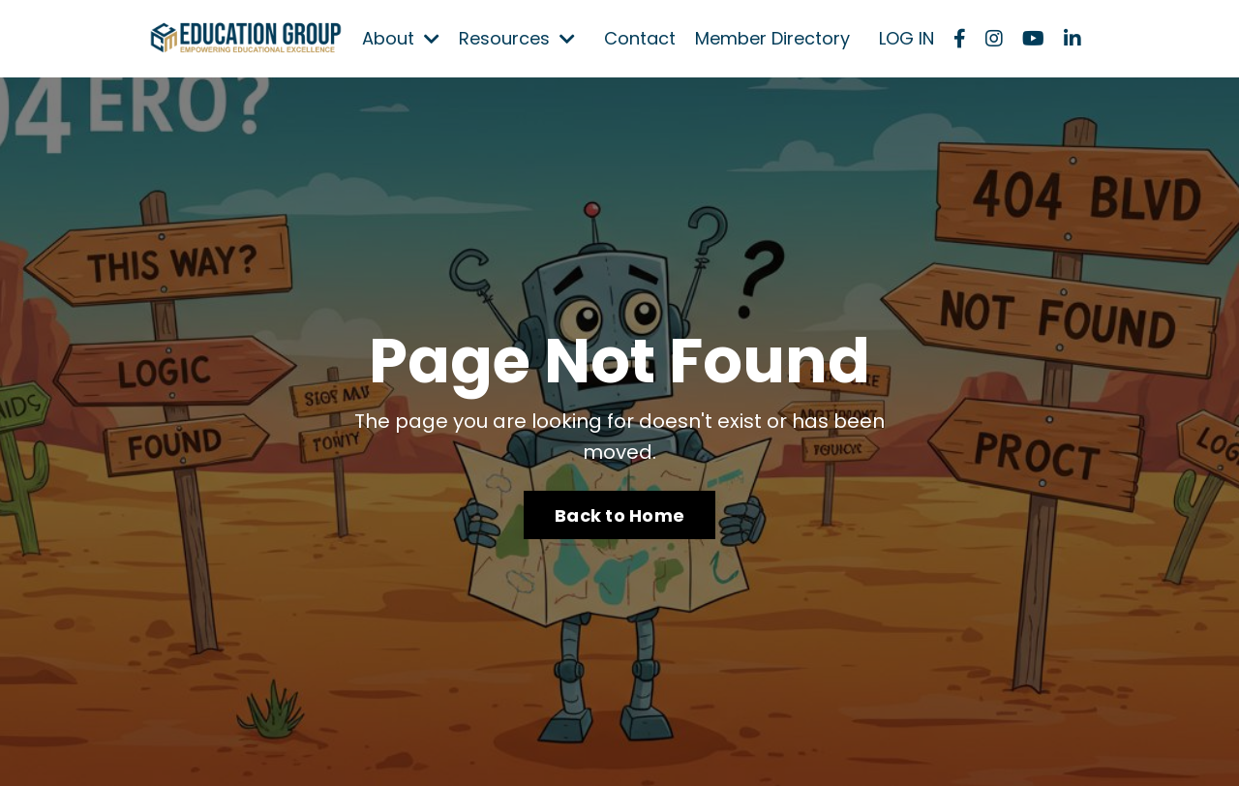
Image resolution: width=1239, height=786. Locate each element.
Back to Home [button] (619, 515)
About (400, 38)
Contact (640, 38)
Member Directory (772, 38)
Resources (517, 38)
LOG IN (906, 38)
